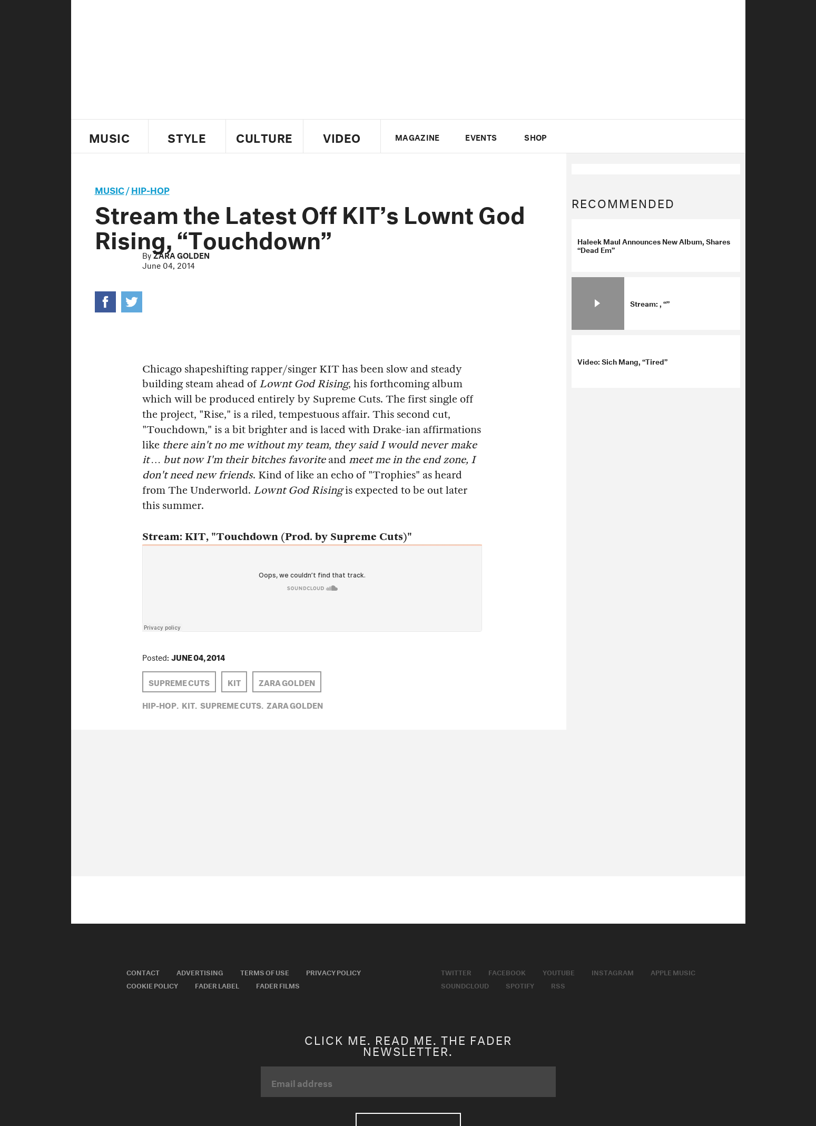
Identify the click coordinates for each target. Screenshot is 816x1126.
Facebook (507, 971)
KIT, (189, 704)
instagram (633, 136)
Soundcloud (465, 985)
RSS (558, 985)
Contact (143, 971)
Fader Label (217, 985)
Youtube (559, 971)
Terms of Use (264, 971)
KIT (234, 681)
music (109, 189)
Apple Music (673, 971)
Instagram (613, 971)
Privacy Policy (333, 971)
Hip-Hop (150, 189)
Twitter (579, 136)
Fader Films (278, 985)
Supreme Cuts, (231, 704)
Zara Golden (181, 254)
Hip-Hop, (160, 704)
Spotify (520, 985)
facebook (597, 136)
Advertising (199, 971)
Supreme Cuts (179, 681)
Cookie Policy (152, 985)
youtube (615, 136)
